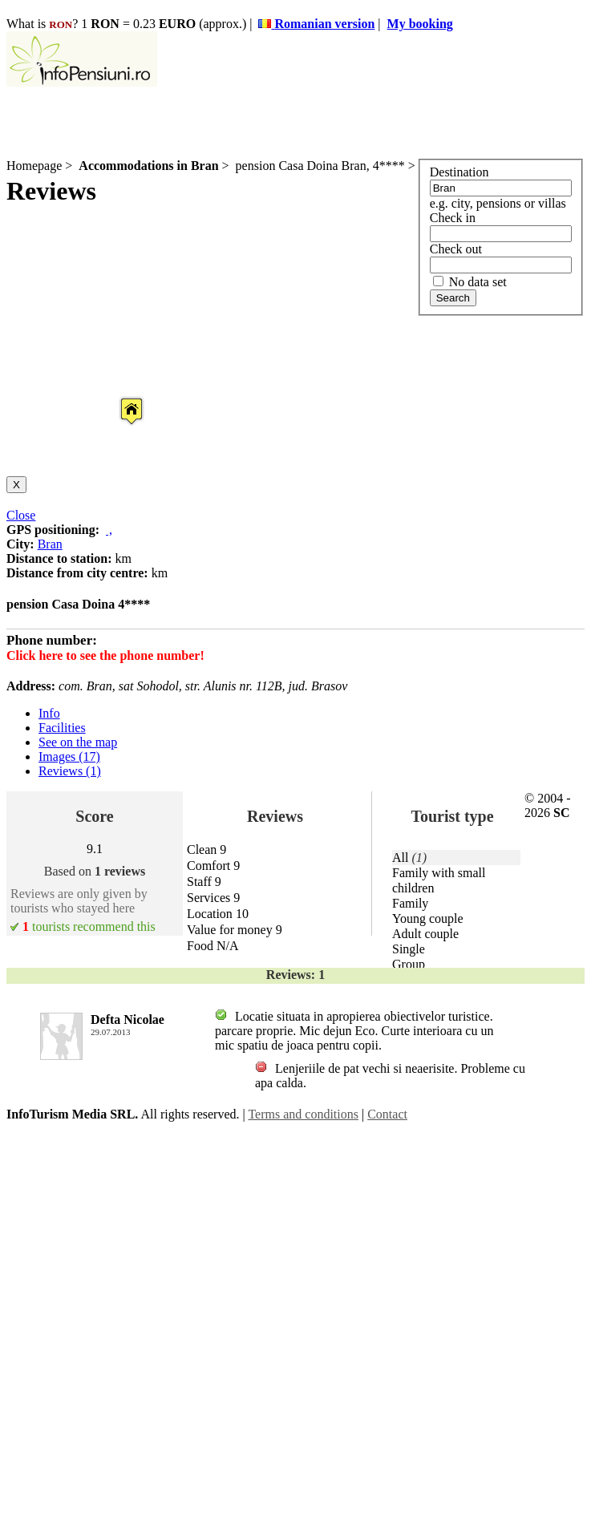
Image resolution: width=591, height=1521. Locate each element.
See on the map (77, 742)
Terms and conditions (303, 1114)
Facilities (62, 727)
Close (20, 515)
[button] (118, 396)
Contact (387, 1114)
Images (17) (69, 756)
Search (453, 298)
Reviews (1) (69, 771)
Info (49, 713)
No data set (470, 282)
